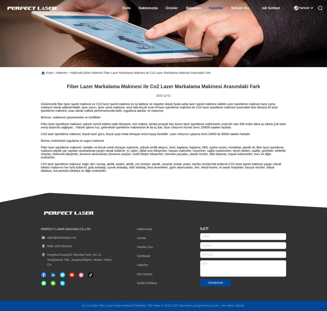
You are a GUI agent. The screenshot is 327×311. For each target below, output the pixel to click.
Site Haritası (145, 274)
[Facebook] (44, 275)
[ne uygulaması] (44, 283)
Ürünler (172, 8)
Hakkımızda (148, 8)
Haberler (216, 8)
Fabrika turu (145, 247)
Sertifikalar (144, 256)
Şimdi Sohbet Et (271, 8)
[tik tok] (72, 275)
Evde (126, 8)
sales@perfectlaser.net (58, 237)
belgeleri (193, 8)
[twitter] (62, 275)
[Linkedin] (53, 275)
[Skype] (62, 283)
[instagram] (81, 275)
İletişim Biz (240, 8)
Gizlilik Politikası (147, 283)
